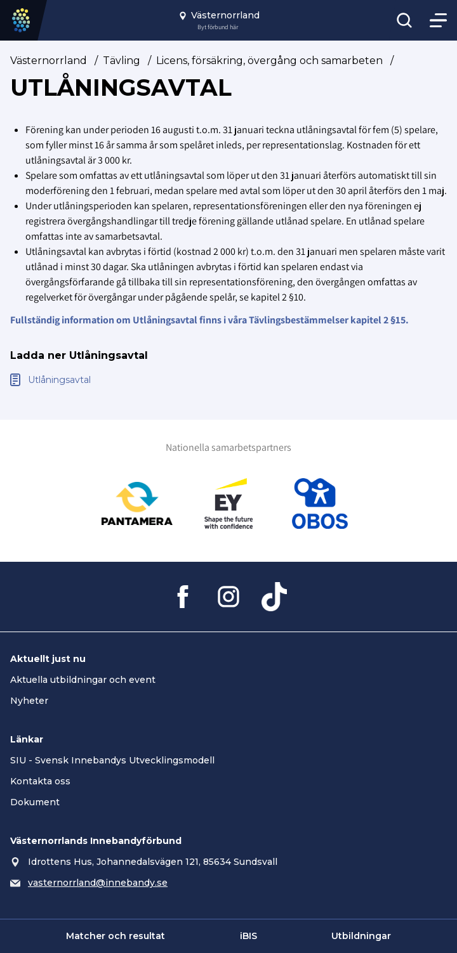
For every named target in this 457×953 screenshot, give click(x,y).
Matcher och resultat (115, 936)
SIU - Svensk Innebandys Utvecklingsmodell (112, 760)
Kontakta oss (40, 781)
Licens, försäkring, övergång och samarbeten (269, 61)
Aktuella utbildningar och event (83, 679)
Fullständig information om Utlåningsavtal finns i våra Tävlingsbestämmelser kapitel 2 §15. (209, 320)
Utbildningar (361, 936)
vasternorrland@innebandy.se (98, 882)
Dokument (35, 802)
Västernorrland (48, 61)
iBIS (248, 936)
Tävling (121, 61)
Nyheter (29, 700)
